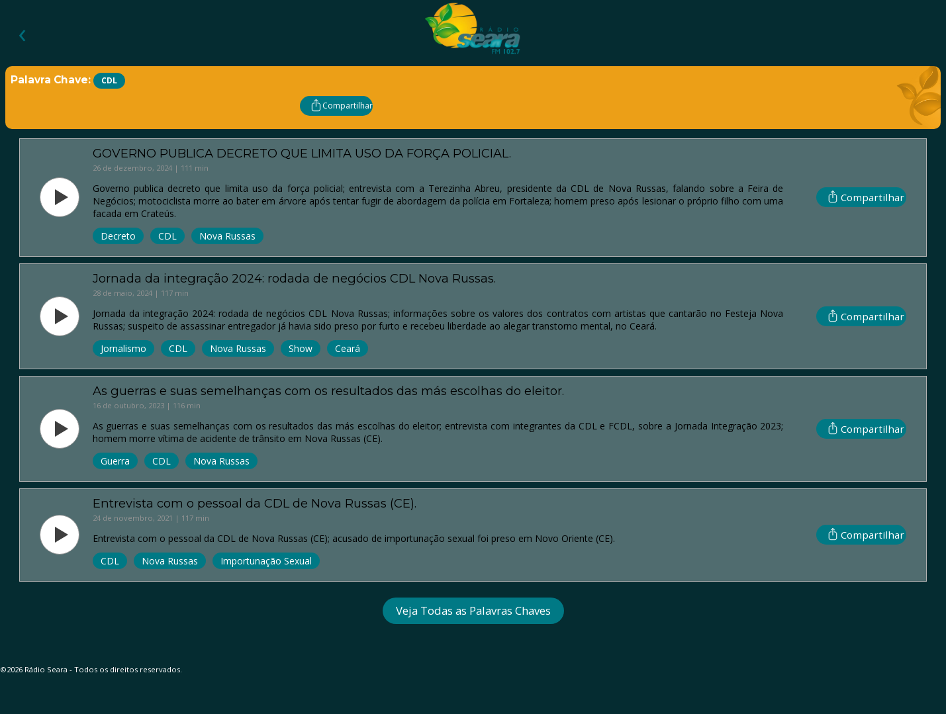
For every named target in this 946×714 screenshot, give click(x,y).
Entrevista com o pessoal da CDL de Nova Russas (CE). (254, 503)
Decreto (118, 236)
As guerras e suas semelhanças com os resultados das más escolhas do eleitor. (328, 390)
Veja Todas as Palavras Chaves (473, 610)
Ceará (347, 348)
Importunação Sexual (266, 561)
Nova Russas (227, 236)
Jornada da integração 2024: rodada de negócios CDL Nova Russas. (294, 278)
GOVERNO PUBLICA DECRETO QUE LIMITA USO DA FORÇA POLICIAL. (302, 153)
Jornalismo (123, 348)
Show (300, 348)
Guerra (115, 461)
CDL (167, 236)
